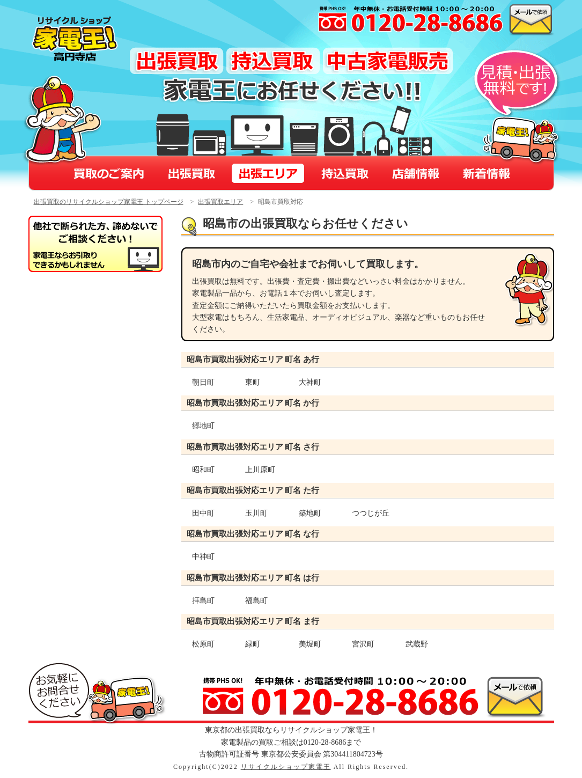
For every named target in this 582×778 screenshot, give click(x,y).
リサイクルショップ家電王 (286, 766)
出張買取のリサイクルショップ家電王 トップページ (108, 201)
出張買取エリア (220, 201)
